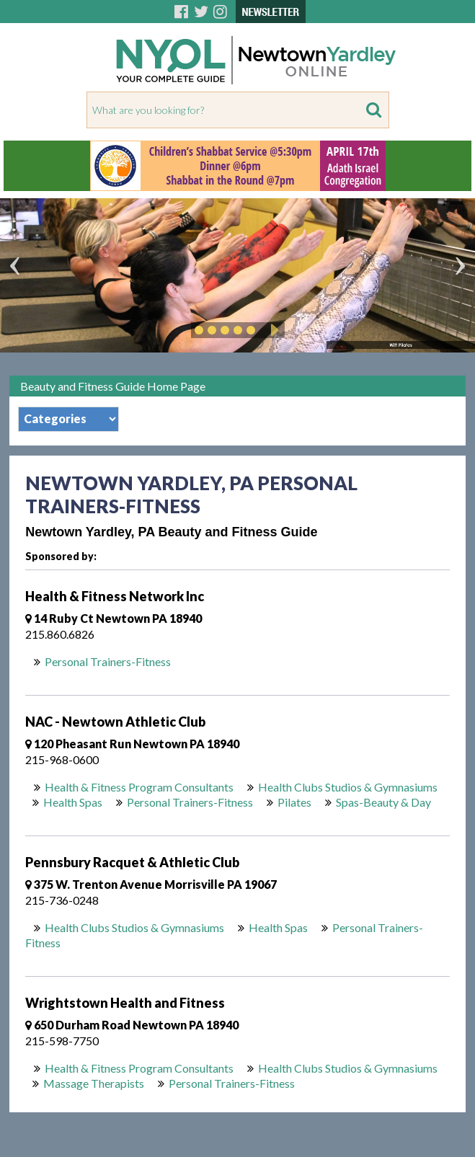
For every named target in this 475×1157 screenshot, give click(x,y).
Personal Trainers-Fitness (108, 661)
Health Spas (72, 802)
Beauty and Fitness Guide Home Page (112, 386)
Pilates (294, 802)
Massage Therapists (93, 1083)
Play (272, 330)
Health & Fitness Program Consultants (139, 787)
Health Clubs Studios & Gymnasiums (348, 787)
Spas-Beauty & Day (383, 802)
